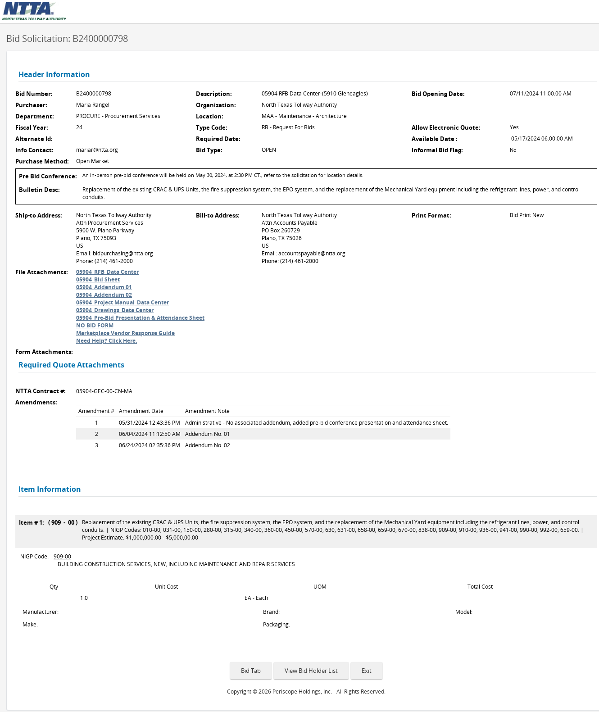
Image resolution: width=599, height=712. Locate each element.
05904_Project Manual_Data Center (122, 302)
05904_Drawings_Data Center (115, 310)
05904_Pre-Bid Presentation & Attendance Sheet (140, 318)
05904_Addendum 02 (104, 295)
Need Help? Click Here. (106, 341)
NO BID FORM (94, 325)
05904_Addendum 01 (104, 287)
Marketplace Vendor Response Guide (125, 333)
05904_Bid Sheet (98, 279)
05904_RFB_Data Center (107, 272)
